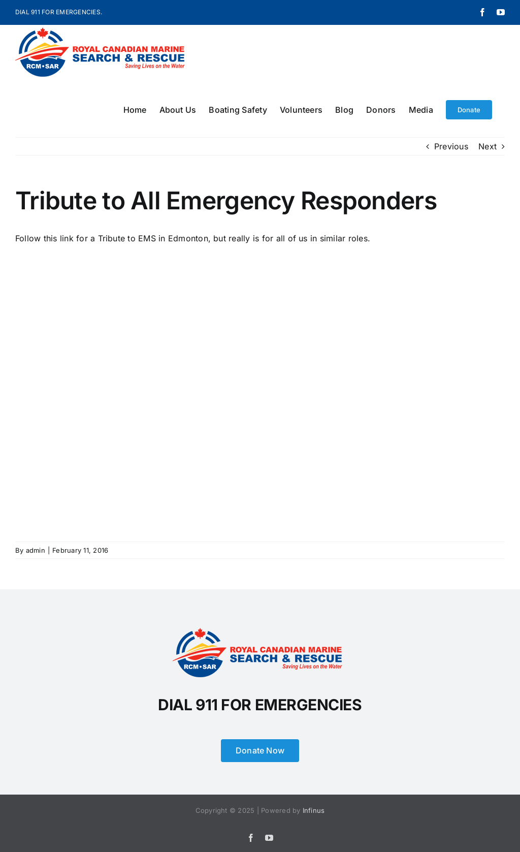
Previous (451, 146)
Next (487, 146)
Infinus (314, 810)
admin (35, 550)
